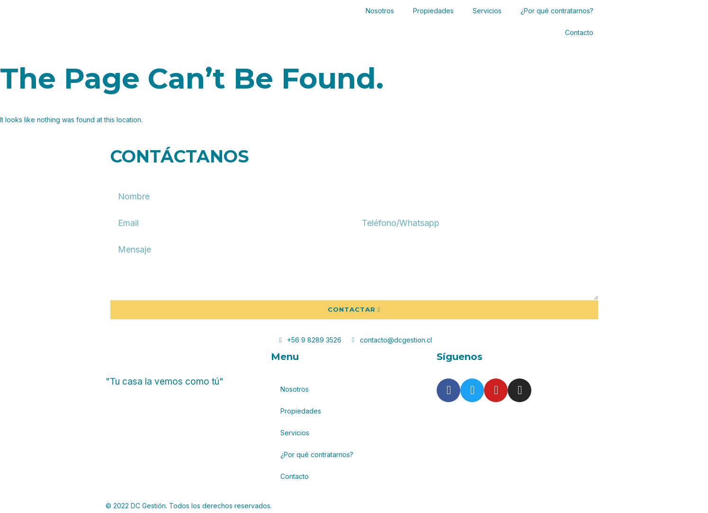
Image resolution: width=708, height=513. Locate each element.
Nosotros (380, 11)
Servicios (487, 11)
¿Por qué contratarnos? (556, 11)
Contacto (579, 32)
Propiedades (433, 11)
